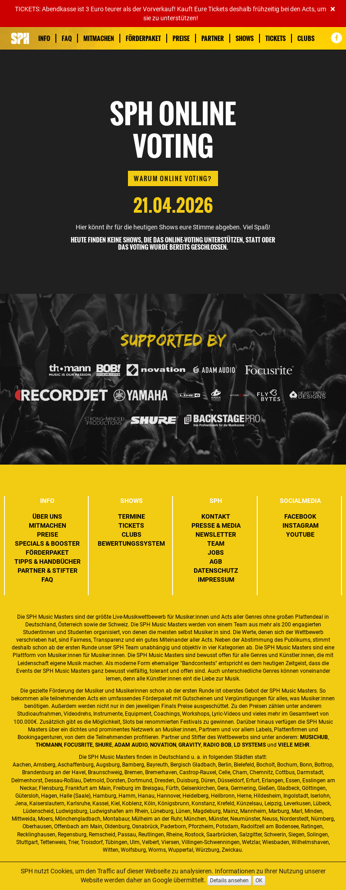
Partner (212, 38)
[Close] (332, 9)
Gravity (189, 745)
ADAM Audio (131, 745)
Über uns (47, 516)
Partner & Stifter (47, 570)
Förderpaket (143, 38)
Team (215, 543)
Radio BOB (217, 745)
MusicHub (314, 737)
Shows (245, 38)
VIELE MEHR (294, 745)
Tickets (275, 38)
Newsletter (216, 534)
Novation (163, 745)
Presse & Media (216, 525)
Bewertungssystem (131, 543)
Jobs (216, 552)
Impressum (216, 579)
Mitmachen (98, 38)
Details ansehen (229, 880)
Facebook (300, 516)
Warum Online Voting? (173, 178)
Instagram (300, 525)
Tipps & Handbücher (47, 561)
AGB (215, 561)
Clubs (305, 38)
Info (44, 38)
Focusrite (78, 745)
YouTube (300, 534)
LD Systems (250, 745)
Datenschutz (216, 570)
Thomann (49, 745)
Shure (103, 745)
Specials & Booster (47, 543)
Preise (181, 38)
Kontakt (215, 516)
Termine (131, 516)
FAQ (67, 38)
